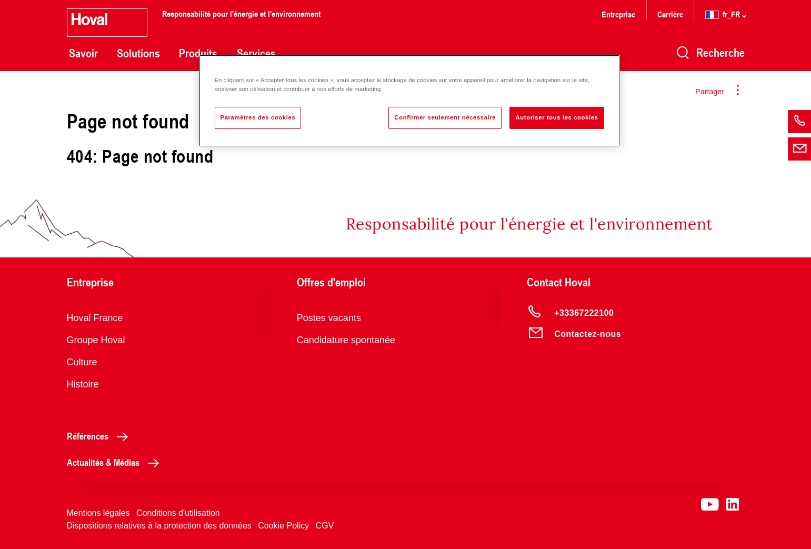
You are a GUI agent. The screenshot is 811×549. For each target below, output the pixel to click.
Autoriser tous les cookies (556, 117)
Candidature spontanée (346, 340)
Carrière (671, 14)
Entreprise (618, 14)
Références (100, 436)
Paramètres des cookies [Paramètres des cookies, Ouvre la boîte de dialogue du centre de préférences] (258, 117)
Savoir (83, 53)
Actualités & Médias (116, 462)
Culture (82, 362)
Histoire (83, 384)
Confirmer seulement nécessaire (445, 117)
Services (256, 53)
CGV (325, 525)
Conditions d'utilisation (178, 512)
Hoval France (95, 318)
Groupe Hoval (96, 340)
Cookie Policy (283, 525)
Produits (198, 53)
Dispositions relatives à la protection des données (159, 525)
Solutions (138, 53)
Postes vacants (329, 318)
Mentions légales (98, 512)
